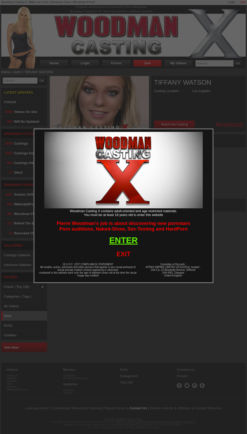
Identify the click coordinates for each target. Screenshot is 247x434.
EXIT (123, 254)
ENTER (123, 240)
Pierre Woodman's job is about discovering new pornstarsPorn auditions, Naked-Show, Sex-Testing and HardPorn (123, 226)
